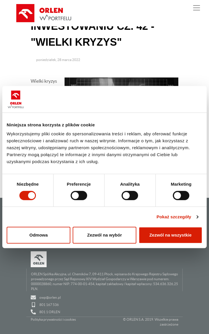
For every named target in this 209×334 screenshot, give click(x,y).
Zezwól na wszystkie (170, 234)
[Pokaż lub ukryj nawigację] (196, 7)
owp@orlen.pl (50, 297)
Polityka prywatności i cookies (53, 319)
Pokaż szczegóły (174, 216)
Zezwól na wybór (104, 234)
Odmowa (39, 234)
